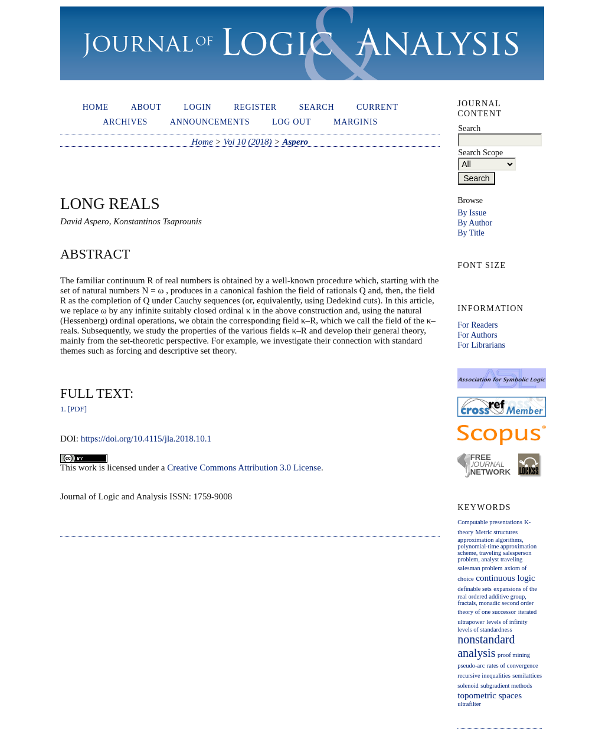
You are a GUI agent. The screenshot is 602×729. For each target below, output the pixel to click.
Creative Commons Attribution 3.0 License (244, 467)
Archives (125, 121)
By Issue (471, 212)
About (146, 107)
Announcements (210, 121)
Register (255, 107)
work (87, 467)
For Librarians (481, 344)
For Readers (477, 324)
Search (317, 107)
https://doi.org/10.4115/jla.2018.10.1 (146, 438)
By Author (474, 222)
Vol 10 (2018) (247, 141)
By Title (471, 232)
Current (377, 107)
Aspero (295, 141)
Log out (291, 121)
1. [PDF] (73, 409)
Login (197, 107)
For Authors (477, 334)
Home (96, 107)
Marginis (355, 121)
